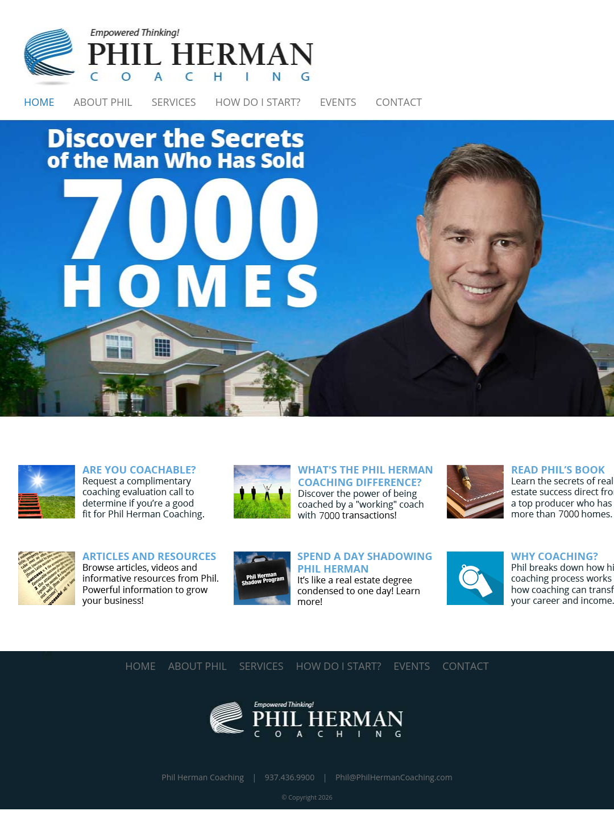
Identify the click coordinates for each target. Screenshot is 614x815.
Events (338, 102)
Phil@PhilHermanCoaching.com (394, 777)
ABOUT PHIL (197, 666)
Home (39, 102)
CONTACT (465, 666)
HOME (140, 666)
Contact (399, 102)
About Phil (102, 102)
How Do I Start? (258, 102)
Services (174, 102)
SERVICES (261, 666)
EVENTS (411, 666)
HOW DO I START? (338, 666)
